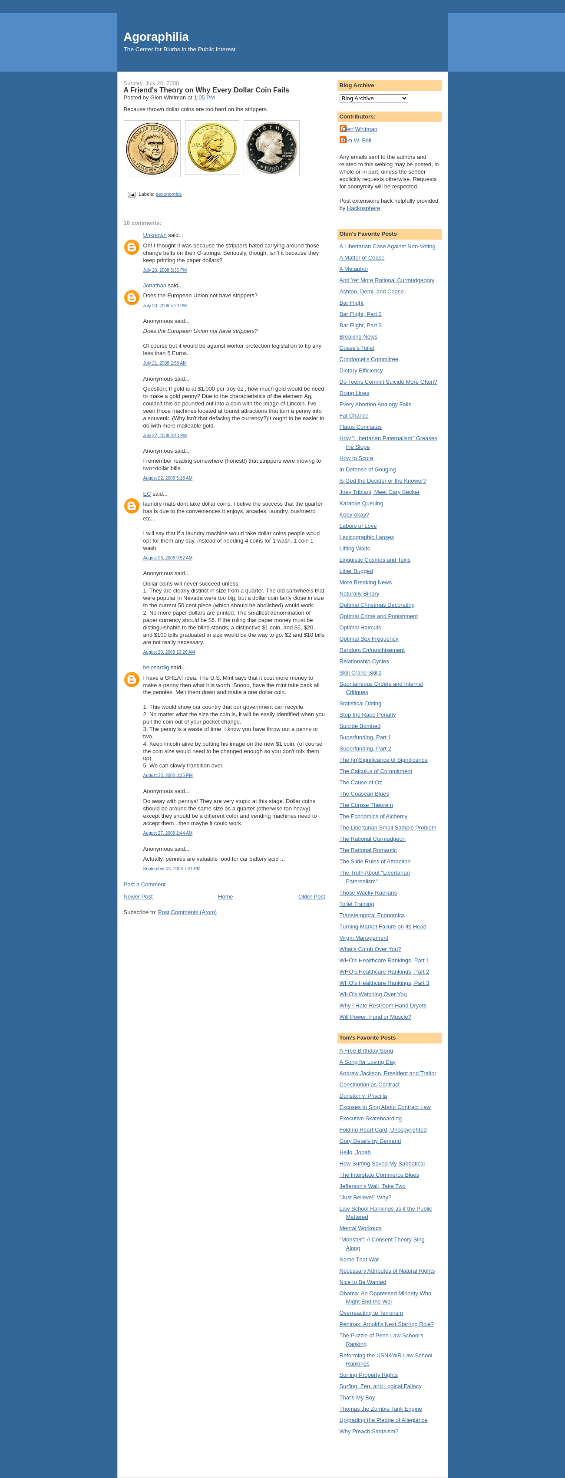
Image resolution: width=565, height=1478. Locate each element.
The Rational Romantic (368, 850)
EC (147, 493)
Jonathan (155, 285)
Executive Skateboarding (371, 1118)
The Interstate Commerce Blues (380, 1175)
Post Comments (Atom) (187, 912)
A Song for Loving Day (368, 1062)
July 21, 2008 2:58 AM (165, 363)
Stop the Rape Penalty (368, 714)
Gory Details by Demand (370, 1141)
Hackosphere (363, 208)
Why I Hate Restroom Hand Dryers (383, 1005)
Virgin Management (364, 938)
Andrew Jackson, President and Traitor (388, 1073)
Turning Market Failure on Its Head (383, 926)
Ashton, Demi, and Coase (372, 291)
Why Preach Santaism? (369, 1431)
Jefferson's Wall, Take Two (373, 1186)
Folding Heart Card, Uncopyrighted (383, 1129)
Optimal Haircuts (360, 627)
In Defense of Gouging (368, 469)
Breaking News (358, 336)
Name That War (359, 1259)
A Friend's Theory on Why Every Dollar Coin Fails (207, 90)
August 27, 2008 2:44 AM (168, 833)
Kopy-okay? (355, 514)
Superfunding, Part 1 (365, 737)
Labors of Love (358, 526)
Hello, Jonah (355, 1152)
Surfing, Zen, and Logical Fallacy (381, 1386)
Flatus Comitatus (361, 427)
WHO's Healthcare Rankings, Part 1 (385, 960)
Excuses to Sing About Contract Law (385, 1107)
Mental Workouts (361, 1228)
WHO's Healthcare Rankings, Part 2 (385, 971)
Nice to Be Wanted (363, 1282)
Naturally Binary (360, 593)
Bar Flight (352, 303)
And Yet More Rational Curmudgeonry (387, 280)
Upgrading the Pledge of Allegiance (384, 1420)
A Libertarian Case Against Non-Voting (388, 246)
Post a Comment (145, 884)
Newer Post (138, 896)
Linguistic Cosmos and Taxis (375, 559)
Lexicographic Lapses (367, 537)
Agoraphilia (156, 36)
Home (225, 896)
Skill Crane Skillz (361, 672)
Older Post (311, 896)
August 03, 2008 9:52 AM (168, 558)
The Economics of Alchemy (374, 816)
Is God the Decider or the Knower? (383, 480)
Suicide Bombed (360, 726)
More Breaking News (366, 582)
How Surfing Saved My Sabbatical (382, 1163)
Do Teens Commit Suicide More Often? (388, 382)
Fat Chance (354, 415)
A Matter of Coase (362, 257)
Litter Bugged (356, 571)
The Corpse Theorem (366, 805)
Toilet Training (357, 904)
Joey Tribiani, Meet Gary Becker (380, 492)
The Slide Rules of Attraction (375, 861)
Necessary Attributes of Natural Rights (387, 1270)
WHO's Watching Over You (373, 994)
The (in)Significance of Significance (384, 760)
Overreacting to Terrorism (371, 1313)
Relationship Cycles (364, 661)
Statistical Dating (361, 703)
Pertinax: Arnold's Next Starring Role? (387, 1324)
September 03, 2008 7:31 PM (172, 868)
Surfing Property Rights (369, 1375)
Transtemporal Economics (372, 915)
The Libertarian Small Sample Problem (388, 827)
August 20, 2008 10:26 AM (169, 652)
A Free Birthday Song (366, 1050)
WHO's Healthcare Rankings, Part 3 (385, 983)
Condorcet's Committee (369, 359)
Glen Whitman (359, 129)
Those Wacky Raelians (368, 892)
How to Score (356, 458)
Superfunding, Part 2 (365, 748)
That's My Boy (357, 1397)
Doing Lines (355, 393)
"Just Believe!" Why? (366, 1197)
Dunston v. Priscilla (363, 1096)
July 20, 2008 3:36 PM (165, 270)
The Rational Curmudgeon (373, 839)
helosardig (156, 667)
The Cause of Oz (361, 782)
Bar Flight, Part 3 (361, 325)
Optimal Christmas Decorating (377, 605)
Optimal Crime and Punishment (379, 616)
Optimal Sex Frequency (369, 638)
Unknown (155, 235)
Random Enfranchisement (372, 650)
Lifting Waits (355, 548)
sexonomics (169, 194)
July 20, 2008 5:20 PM (165, 305)
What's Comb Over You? (370, 949)
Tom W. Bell (357, 140)
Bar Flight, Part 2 (361, 314)
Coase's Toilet (357, 348)
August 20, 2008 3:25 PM (168, 775)
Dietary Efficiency (361, 370)
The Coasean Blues (364, 793)
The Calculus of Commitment (376, 771)
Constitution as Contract (370, 1084)
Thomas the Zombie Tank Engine (381, 1409)
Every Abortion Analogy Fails (375, 404)
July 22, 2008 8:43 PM (165, 435)
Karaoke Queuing (361, 503)
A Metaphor (354, 269)
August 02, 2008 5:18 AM (168, 478)
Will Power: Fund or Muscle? (375, 1017)
